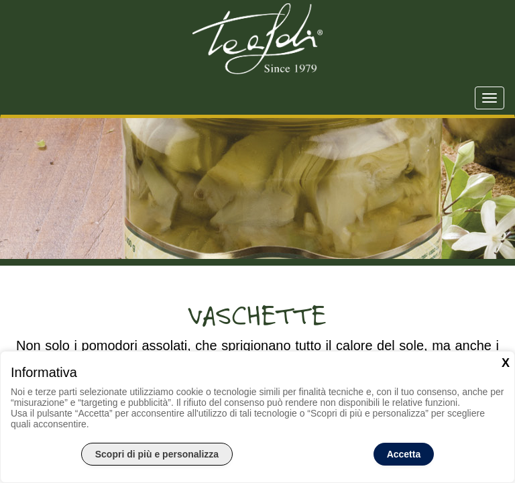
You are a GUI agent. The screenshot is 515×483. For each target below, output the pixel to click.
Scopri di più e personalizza (157, 454)
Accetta (404, 454)
